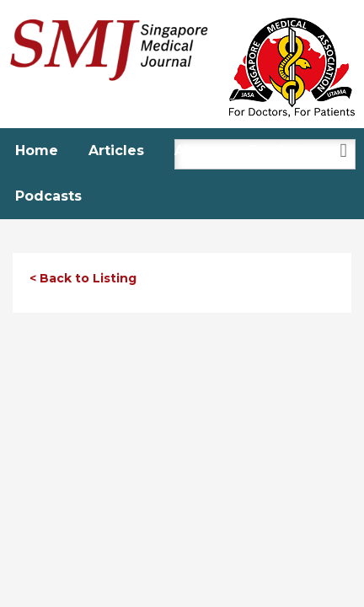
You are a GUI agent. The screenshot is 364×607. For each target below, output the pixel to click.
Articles (116, 150)
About (196, 150)
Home (36, 150)
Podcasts (48, 196)
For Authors (291, 150)
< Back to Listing (82, 278)
